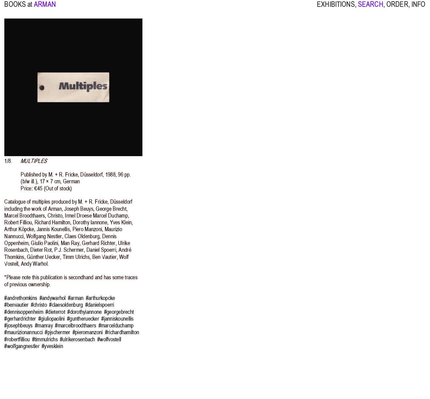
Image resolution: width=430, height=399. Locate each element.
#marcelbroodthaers (75, 325)
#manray (44, 325)
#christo (39, 304)
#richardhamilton (122, 332)
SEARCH (370, 8)
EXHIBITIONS (336, 8)
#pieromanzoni (88, 332)
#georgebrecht (119, 312)
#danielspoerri (99, 304)
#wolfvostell (109, 339)
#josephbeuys (18, 325)
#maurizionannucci (23, 332)
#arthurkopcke (100, 298)
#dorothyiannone (84, 312)
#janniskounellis (117, 318)
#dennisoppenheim (23, 312)
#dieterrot (55, 312)
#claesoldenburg (66, 304)
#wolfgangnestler (21, 346)
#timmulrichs (45, 339)
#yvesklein (52, 346)
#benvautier (16, 304)
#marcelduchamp (116, 325)
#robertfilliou (17, 339)
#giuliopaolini (51, 318)
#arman (76, 298)
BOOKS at (18, 8)
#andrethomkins (20, 298)
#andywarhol (53, 298)
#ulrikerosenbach (77, 339)
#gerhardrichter (20, 318)
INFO (418, 8)
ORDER (397, 8)
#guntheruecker (83, 318)
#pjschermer (57, 332)
